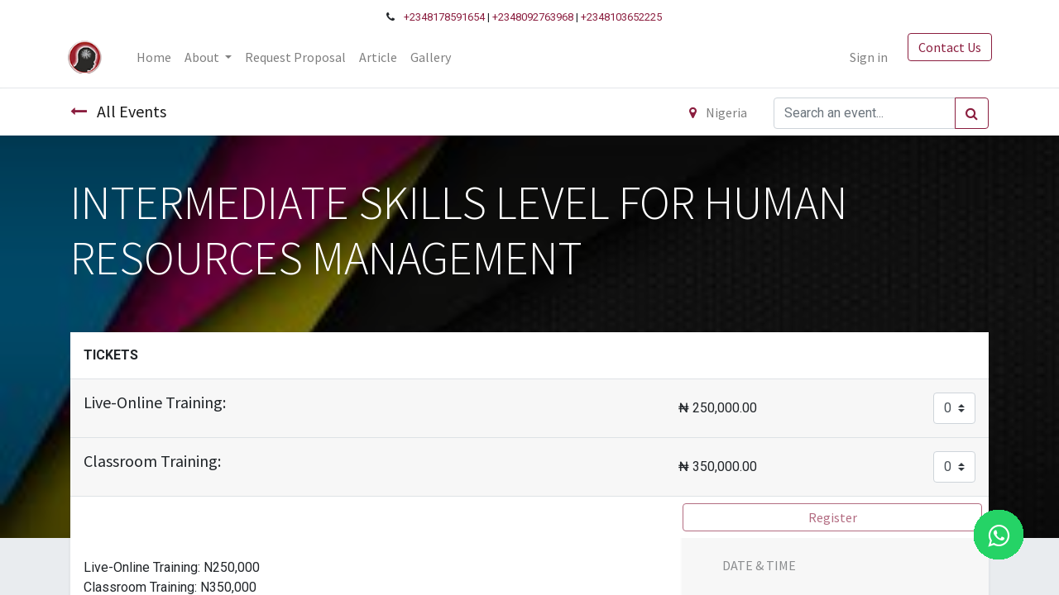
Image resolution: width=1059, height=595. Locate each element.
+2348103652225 (621, 17)
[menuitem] (156, 57)
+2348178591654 (444, 17)
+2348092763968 (532, 17)
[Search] (972, 113)
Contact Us (946, 47)
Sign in (865, 57)
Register (832, 517)
